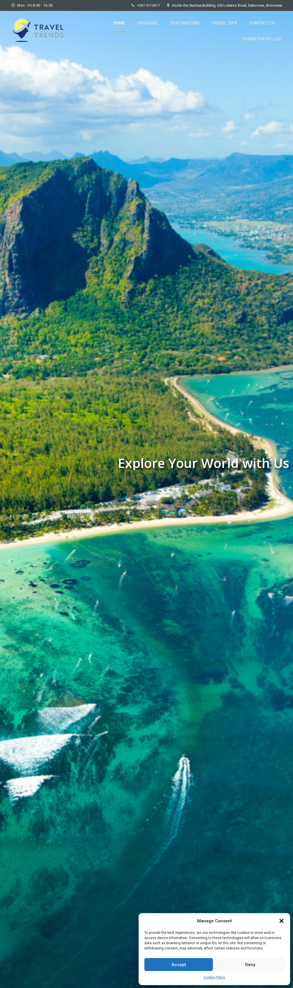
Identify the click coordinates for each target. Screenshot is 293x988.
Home (78, 28)
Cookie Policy (214, 977)
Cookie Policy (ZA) (261, 28)
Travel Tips (180, 28)
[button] (281, 921)
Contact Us (217, 28)
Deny (250, 964)
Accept (178, 964)
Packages (105, 28)
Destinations (142, 28)
